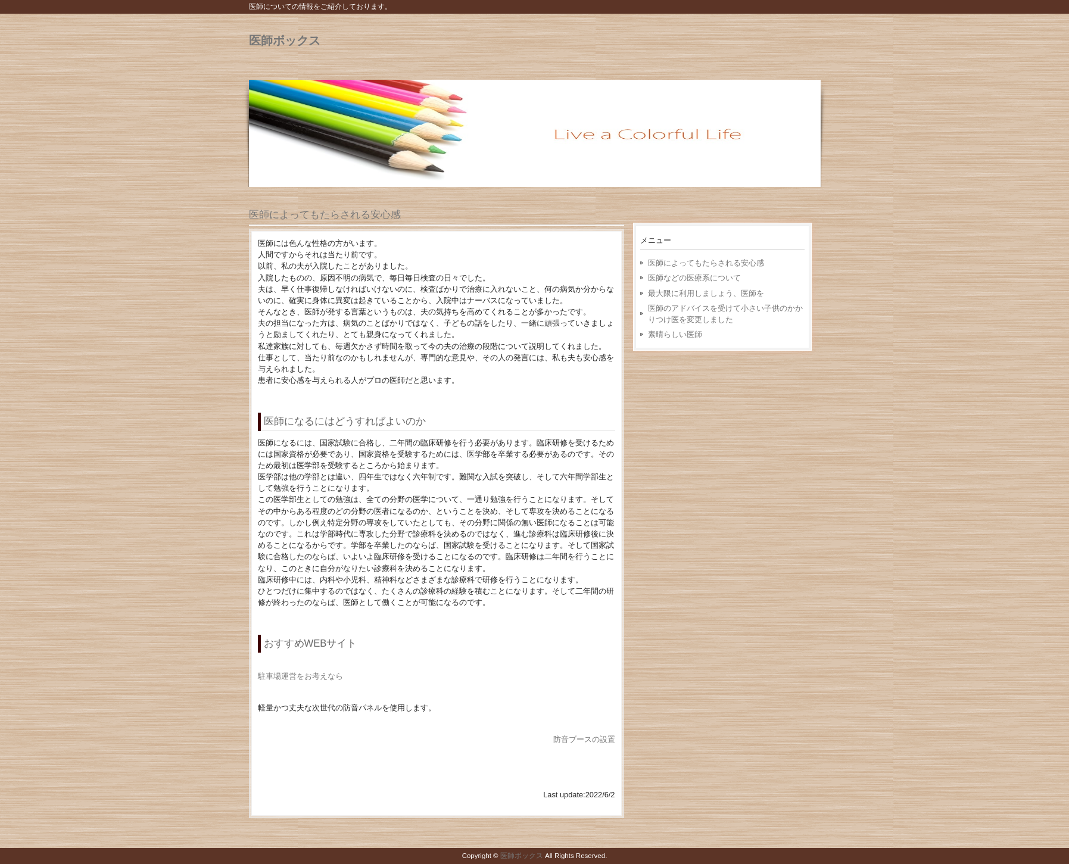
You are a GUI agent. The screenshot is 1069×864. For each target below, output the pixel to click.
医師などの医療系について (694, 277)
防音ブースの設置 (584, 739)
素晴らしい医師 (675, 334)
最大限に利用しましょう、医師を (706, 293)
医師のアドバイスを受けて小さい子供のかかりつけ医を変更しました (725, 314)
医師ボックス (284, 40)
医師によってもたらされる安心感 (325, 214)
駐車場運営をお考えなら (300, 676)
